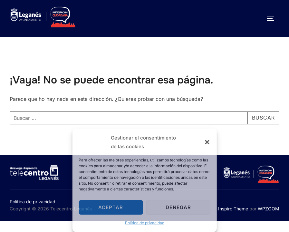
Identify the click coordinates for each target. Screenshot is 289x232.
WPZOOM (268, 208)
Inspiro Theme (233, 208)
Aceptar (110, 207)
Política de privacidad (144, 222)
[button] (207, 142)
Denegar (178, 207)
